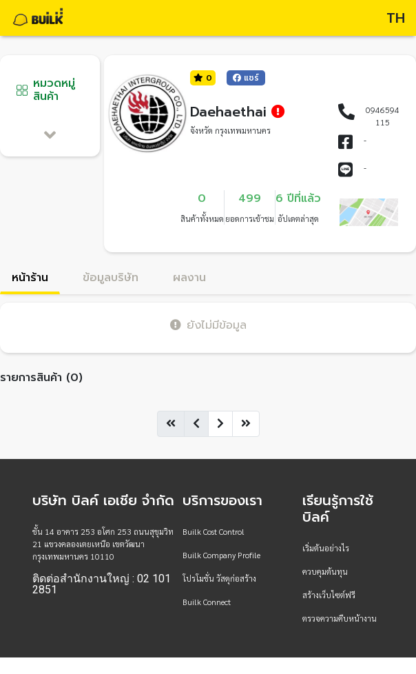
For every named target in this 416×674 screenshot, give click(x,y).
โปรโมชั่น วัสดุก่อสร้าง (219, 578)
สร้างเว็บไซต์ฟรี (328, 594)
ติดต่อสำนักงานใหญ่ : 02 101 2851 (101, 584)
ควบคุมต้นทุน (325, 571)
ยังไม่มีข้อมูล (208, 325)
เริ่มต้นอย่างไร (325, 547)
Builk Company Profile (221, 554)
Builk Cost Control (214, 531)
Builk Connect (207, 601)
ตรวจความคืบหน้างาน (339, 618)
